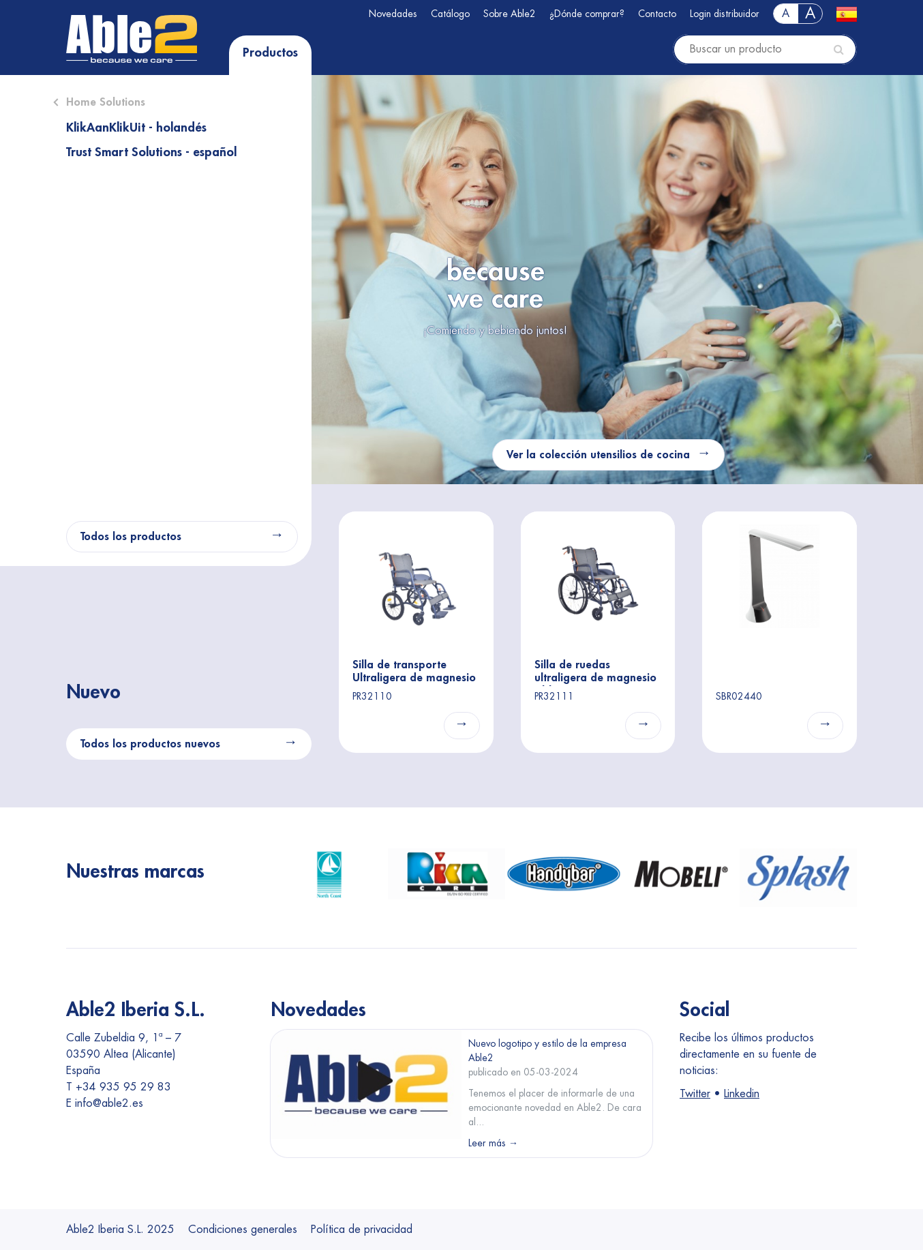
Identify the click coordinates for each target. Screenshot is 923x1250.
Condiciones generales (242, 1229)
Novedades (393, 13)
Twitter (695, 1093)
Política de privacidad (361, 1229)
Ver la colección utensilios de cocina (598, 454)
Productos (270, 52)
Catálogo (450, 13)
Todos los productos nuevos (150, 744)
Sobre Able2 (509, 13)
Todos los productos (130, 536)
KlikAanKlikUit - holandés (136, 127)
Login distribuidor (724, 13)
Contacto (657, 13)
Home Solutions (105, 102)
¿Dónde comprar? (586, 13)
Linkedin (741, 1093)
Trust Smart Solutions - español (151, 152)
